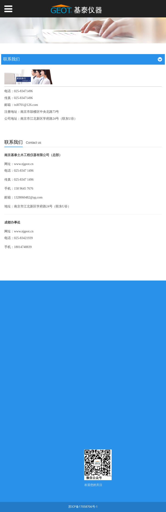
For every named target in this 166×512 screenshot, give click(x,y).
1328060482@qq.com (28, 197)
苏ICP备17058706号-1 (83, 507)
